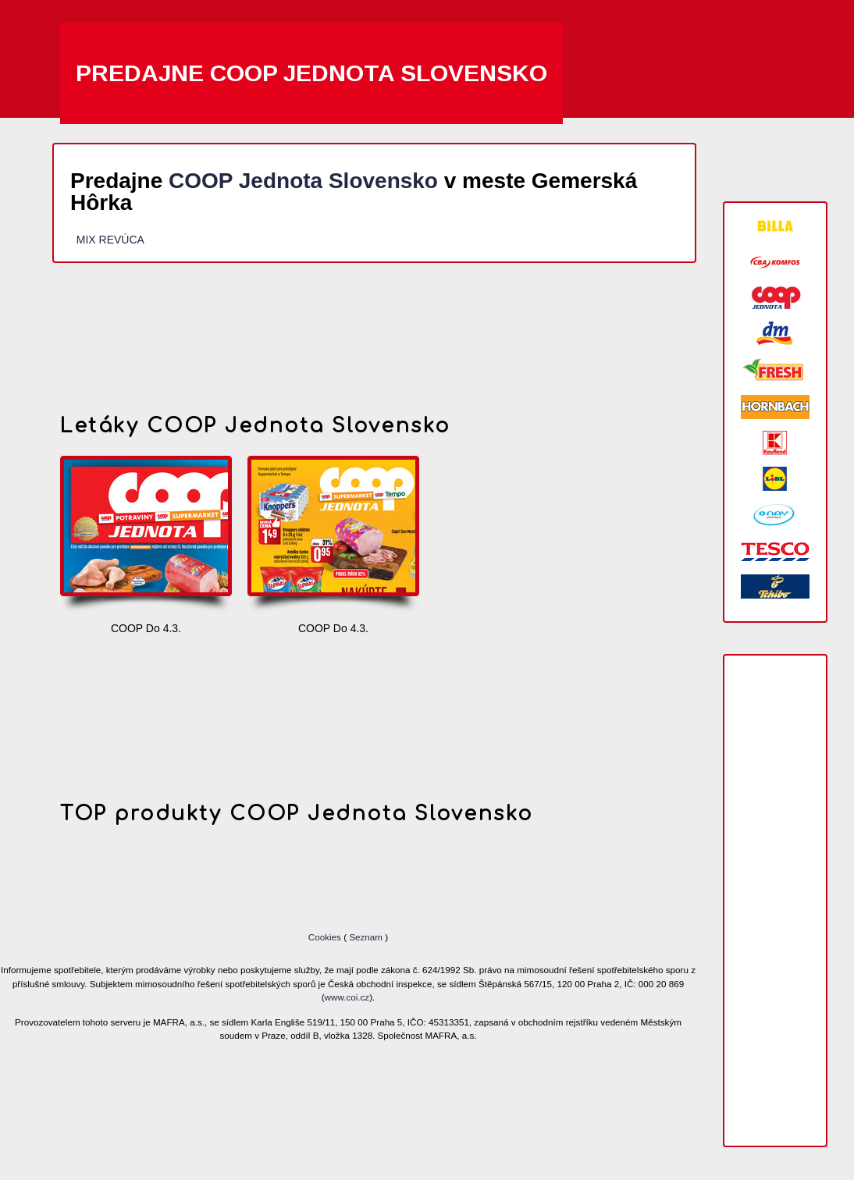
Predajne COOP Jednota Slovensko (311, 73)
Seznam (366, 937)
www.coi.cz (347, 997)
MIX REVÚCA (110, 239)
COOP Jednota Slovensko (303, 181)
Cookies (325, 937)
